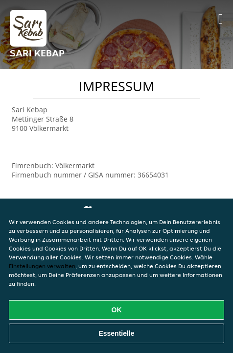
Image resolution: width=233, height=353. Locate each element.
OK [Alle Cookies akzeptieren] (117, 310)
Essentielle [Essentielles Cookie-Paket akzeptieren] (116, 333)
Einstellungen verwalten (42, 266)
